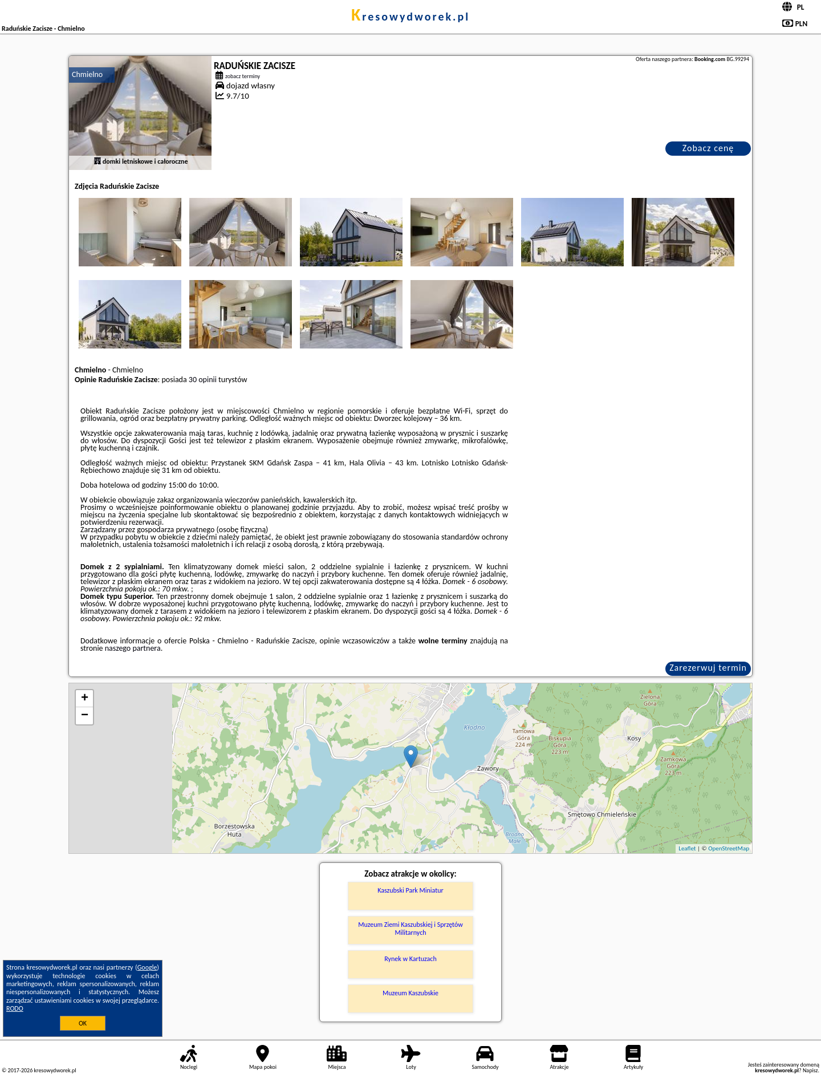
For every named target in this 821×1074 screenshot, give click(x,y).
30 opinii (203, 379)
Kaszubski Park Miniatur (410, 890)
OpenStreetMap (728, 848)
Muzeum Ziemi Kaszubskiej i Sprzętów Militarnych (410, 929)
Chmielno (87, 74)
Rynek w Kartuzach (410, 959)
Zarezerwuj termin (708, 667)
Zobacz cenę (708, 148)
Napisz (810, 1070)
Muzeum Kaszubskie (410, 993)
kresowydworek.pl (410, 16)
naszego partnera (133, 648)
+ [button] (84, 698)
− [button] (84, 715)
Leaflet (687, 848)
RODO (14, 1008)
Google (147, 967)
